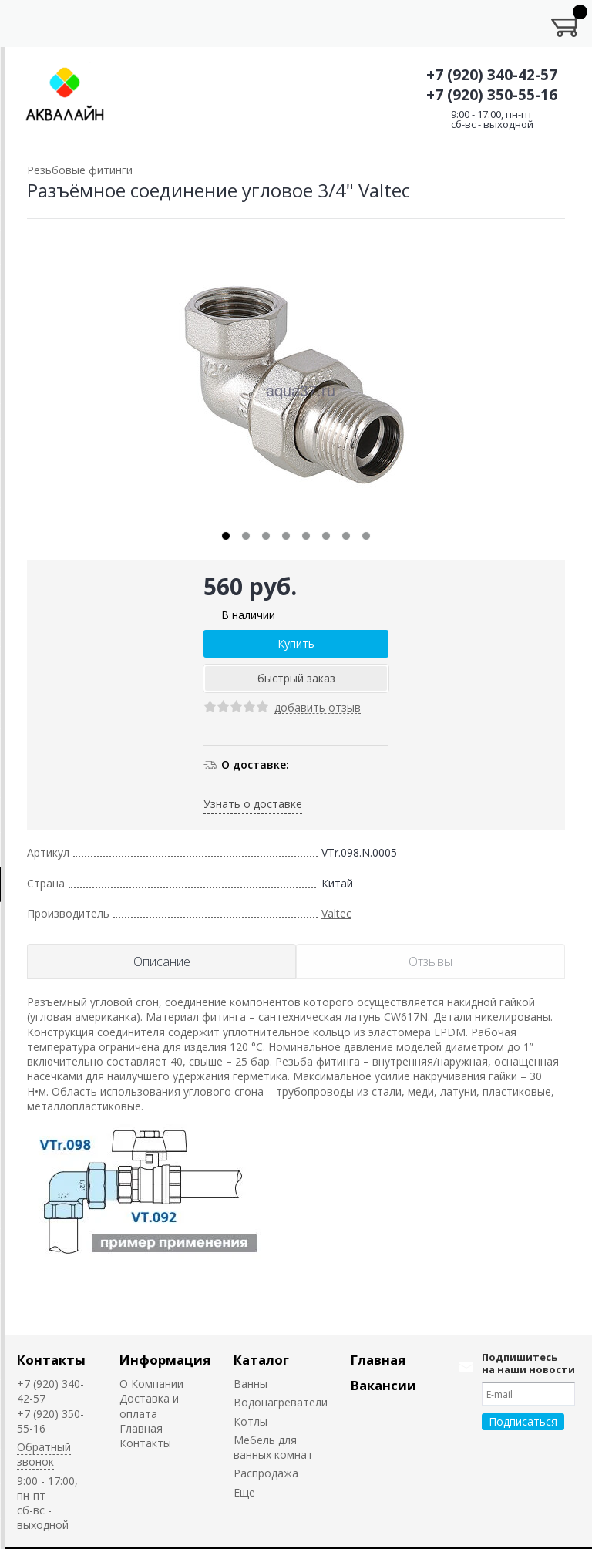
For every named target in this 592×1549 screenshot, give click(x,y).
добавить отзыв (317, 708)
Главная (141, 1428)
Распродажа (266, 1473)
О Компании (151, 1383)
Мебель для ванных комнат (273, 1447)
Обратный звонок (44, 1454)
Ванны (250, 1383)
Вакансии (383, 1385)
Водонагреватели (281, 1402)
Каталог (261, 1360)
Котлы (250, 1421)
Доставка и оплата (149, 1405)
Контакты (51, 1360)
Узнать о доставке (253, 803)
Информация (164, 1360)
